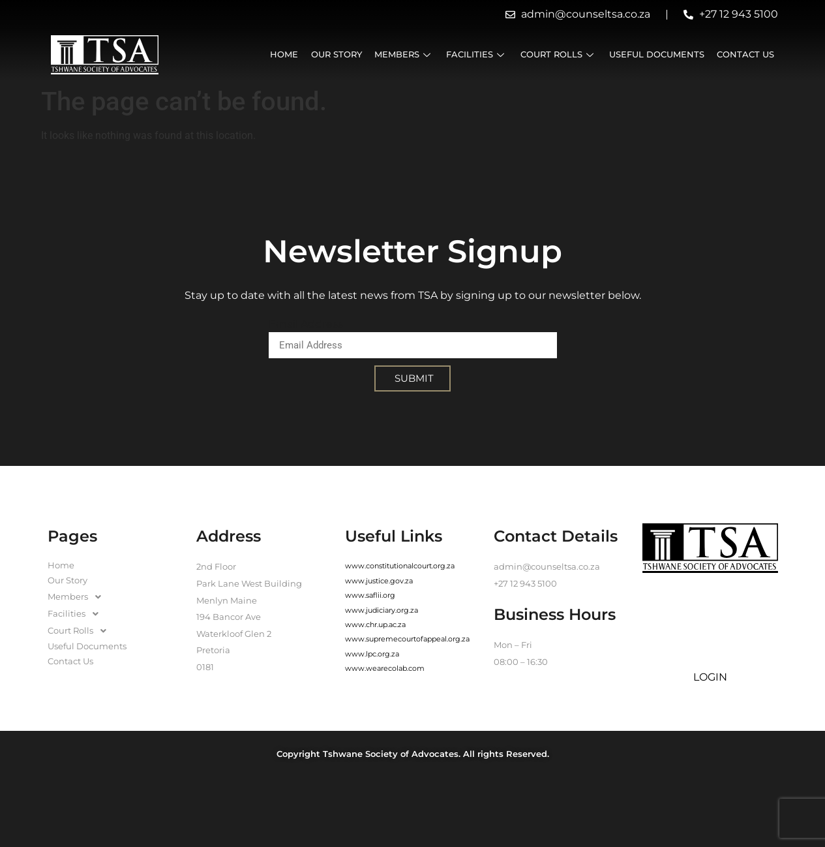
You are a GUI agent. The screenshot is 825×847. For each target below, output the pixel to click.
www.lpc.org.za (372, 653)
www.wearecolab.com (385, 668)
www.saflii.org (370, 595)
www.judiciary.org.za (381, 610)
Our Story (337, 54)
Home (285, 54)
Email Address (306, 324)
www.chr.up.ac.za (375, 624)
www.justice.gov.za (379, 580)
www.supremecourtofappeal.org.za (407, 638)
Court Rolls (558, 54)
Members (404, 54)
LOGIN (710, 677)
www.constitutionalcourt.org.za (400, 565)
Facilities (477, 54)
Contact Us (745, 54)
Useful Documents (656, 54)
